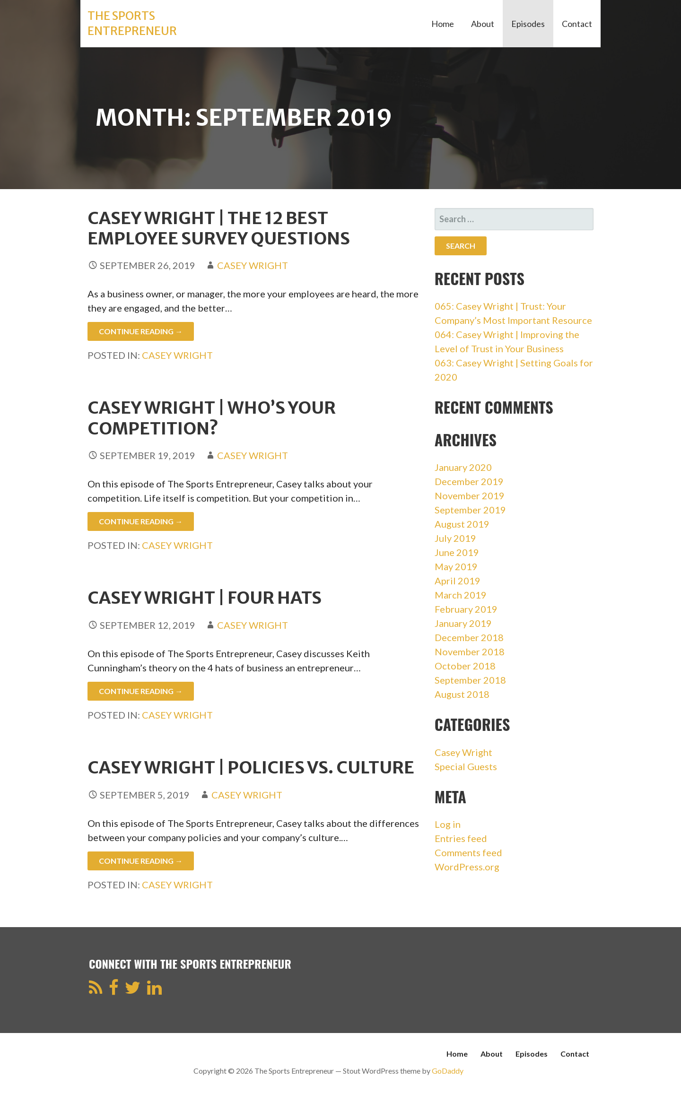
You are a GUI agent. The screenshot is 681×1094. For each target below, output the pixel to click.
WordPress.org (467, 866)
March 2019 (461, 594)
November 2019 (470, 495)
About (482, 23)
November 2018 (470, 651)
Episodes (528, 23)
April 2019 (457, 580)
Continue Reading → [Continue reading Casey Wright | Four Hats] (141, 690)
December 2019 (469, 481)
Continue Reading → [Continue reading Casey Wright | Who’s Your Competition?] (141, 521)
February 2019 (466, 609)
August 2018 (462, 694)
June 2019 (457, 552)
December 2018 (469, 637)
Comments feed (468, 852)
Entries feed (461, 838)
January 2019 (463, 623)
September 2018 (470, 680)
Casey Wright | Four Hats (204, 597)
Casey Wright (252, 265)
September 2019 (470, 509)
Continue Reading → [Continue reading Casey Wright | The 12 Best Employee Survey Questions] (141, 331)
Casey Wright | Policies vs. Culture (250, 767)
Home (442, 23)
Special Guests (466, 766)
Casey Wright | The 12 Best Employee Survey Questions (218, 228)
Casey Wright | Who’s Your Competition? (211, 418)
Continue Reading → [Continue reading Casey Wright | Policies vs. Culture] (141, 860)
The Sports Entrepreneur (132, 23)
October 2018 (465, 665)
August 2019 (462, 524)
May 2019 (456, 566)
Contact (577, 23)
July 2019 (455, 538)
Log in (448, 824)
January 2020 (463, 467)
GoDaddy (447, 1070)
